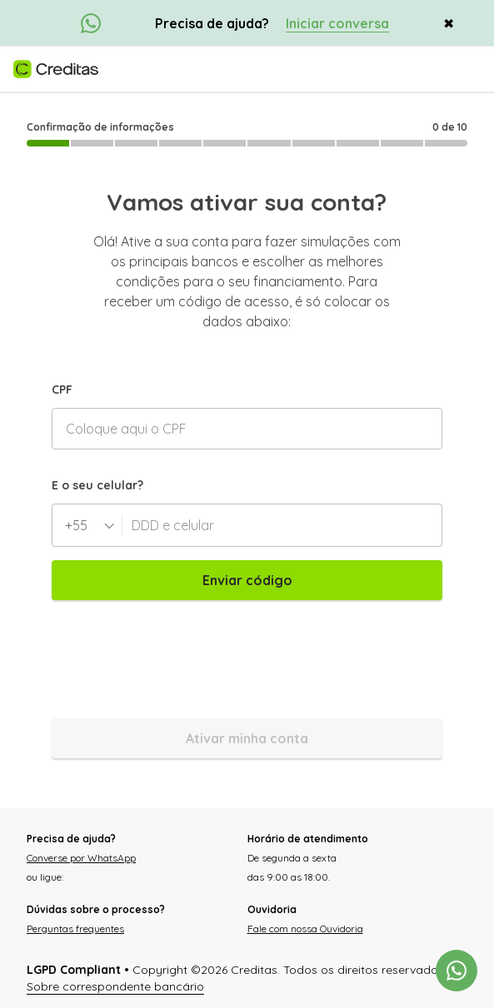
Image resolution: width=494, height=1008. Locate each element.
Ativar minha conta (247, 738)
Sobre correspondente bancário (115, 986)
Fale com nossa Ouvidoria (305, 928)
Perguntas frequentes (75, 928)
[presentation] (178, 659)
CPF (62, 389)
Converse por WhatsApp (81, 858)
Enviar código (247, 580)
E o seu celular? (97, 485)
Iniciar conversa (337, 23)
